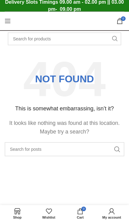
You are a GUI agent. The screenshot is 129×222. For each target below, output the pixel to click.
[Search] (64, 38)
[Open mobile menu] (8, 21)
